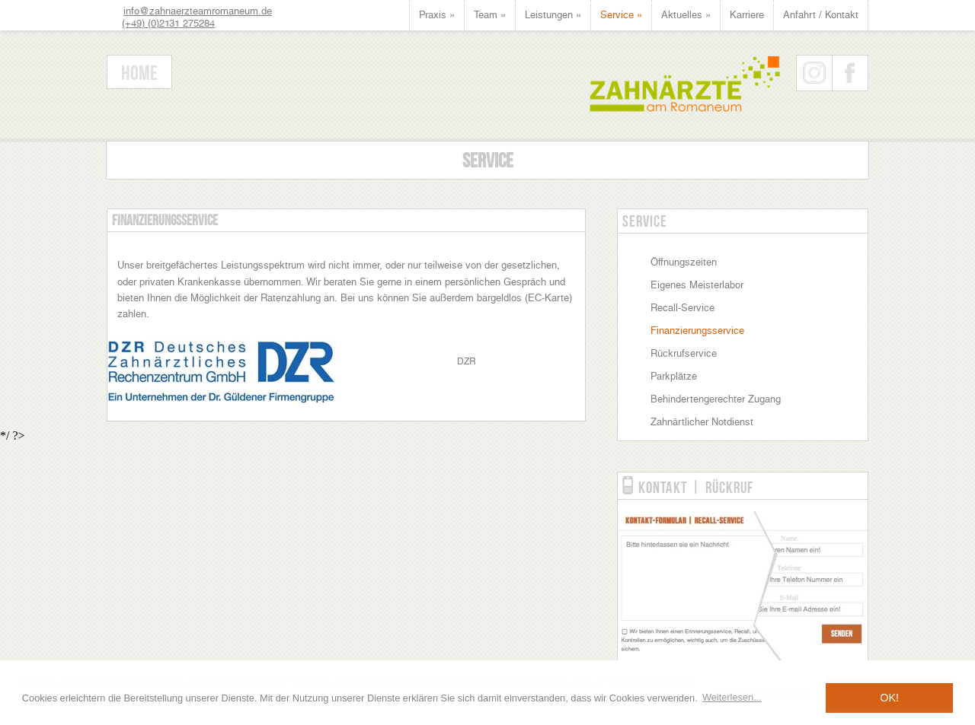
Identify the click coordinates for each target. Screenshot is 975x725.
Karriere (747, 15)
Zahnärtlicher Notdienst (702, 422)
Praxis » (437, 15)
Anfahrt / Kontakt (820, 15)
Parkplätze (674, 376)
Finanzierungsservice (697, 330)
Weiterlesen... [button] (732, 697)
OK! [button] (889, 698)
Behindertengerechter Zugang (716, 399)
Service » (621, 15)
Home (139, 73)
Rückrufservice (684, 353)
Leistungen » (553, 15)
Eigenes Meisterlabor (697, 285)
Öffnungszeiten (684, 262)
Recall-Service (682, 307)
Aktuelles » (686, 15)
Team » (490, 15)
